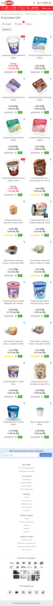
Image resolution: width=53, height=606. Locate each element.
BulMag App (26, 479)
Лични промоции (26, 489)
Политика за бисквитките (26, 543)
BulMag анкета (26, 504)
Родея (26, 519)
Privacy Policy (26, 550)
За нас (26, 497)
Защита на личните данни (26, 546)
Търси (29, 24)
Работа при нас (26, 507)
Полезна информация (27, 468)
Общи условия (26, 540)
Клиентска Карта (26, 483)
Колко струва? (26, 486)
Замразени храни (30, 14)
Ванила (26, 528)
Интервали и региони (26, 471)
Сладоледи (43, 14)
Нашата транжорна (27, 522)
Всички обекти (26, 501)
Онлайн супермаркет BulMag (11, 14)
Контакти (26, 510)
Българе (27, 525)
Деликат (27, 532)
